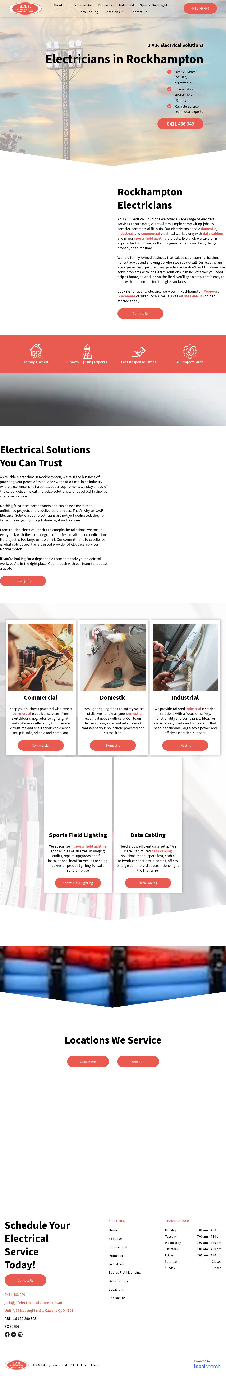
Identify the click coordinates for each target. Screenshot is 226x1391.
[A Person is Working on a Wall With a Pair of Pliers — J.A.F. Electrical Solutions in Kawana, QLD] (185, 657)
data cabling (213, 233)
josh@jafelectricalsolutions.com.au (33, 1302)
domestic (208, 228)
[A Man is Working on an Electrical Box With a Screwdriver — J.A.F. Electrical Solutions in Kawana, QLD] (148, 795)
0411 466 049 (194, 296)
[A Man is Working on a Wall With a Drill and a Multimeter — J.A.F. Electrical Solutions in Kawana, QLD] (113, 657)
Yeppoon (211, 291)
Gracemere (126, 296)
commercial (150, 233)
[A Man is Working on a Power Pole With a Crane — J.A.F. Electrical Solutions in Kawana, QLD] (171, 490)
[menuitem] (60, 5)
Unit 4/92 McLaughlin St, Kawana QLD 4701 (39, 1310)
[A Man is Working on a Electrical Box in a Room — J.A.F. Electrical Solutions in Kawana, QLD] (54, 232)
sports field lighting (150, 238)
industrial (125, 233)
